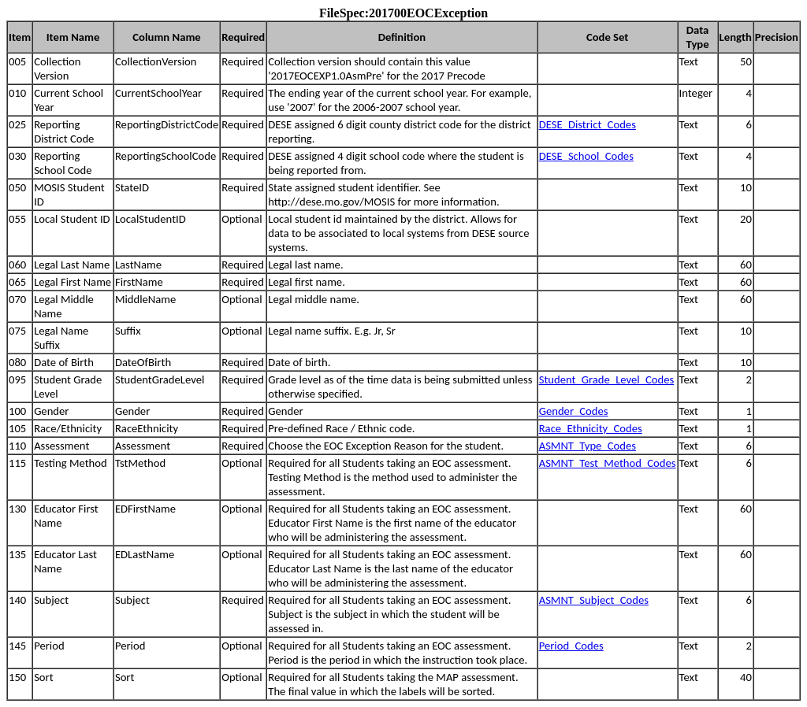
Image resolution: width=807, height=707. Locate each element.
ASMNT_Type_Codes (587, 446)
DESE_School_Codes (586, 156)
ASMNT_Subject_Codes (594, 600)
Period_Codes (571, 646)
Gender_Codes (573, 411)
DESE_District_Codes (587, 124)
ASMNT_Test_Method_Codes (607, 463)
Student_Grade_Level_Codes (607, 379)
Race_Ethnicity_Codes (590, 428)
